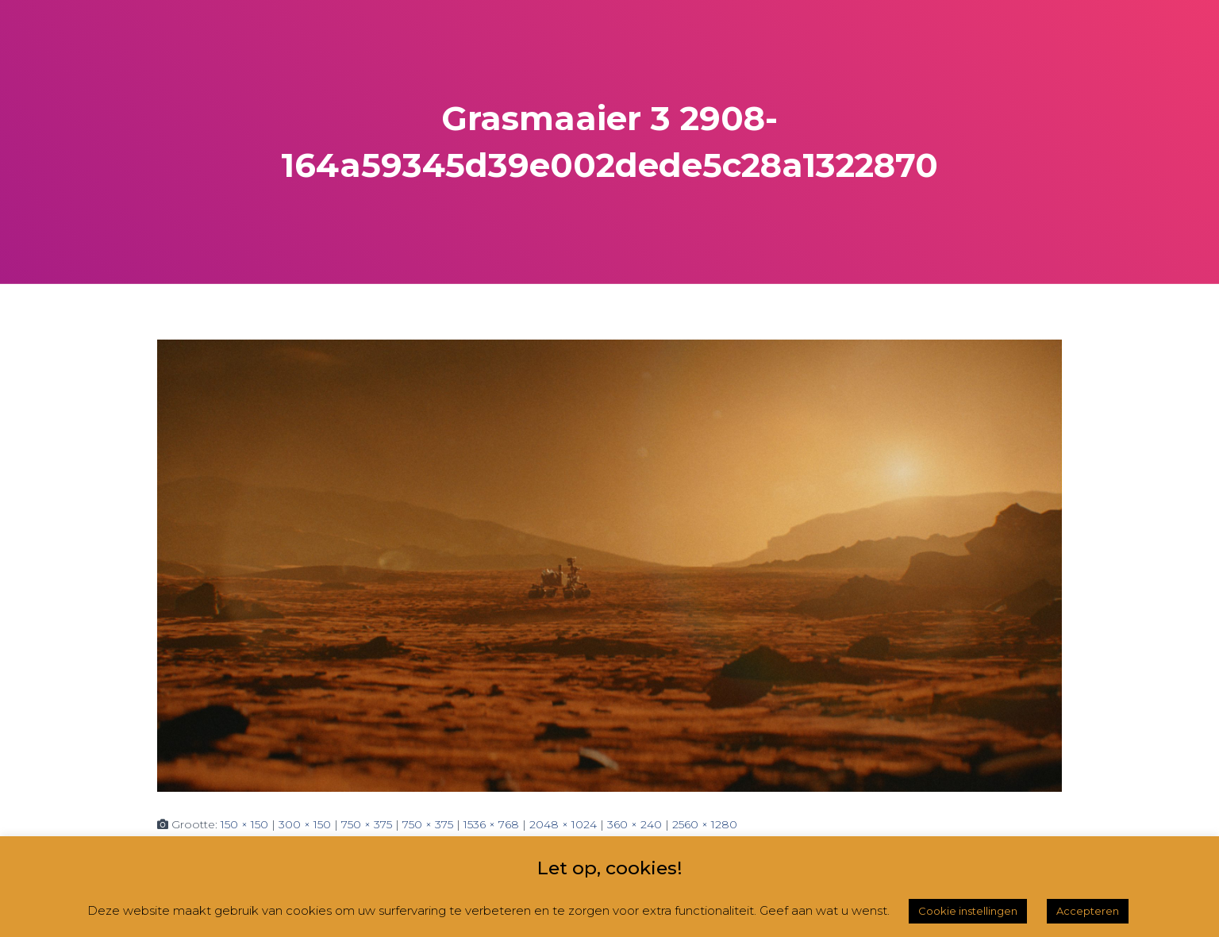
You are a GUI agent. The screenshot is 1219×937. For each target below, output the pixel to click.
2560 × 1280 (704, 824)
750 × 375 (366, 824)
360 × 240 (634, 824)
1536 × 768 (491, 824)
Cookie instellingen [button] (967, 910)
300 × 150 (305, 824)
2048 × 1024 (563, 824)
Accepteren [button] (1087, 910)
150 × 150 (244, 824)
